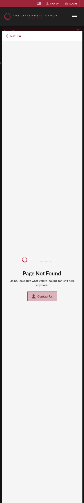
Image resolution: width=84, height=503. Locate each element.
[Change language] (39, 3)
